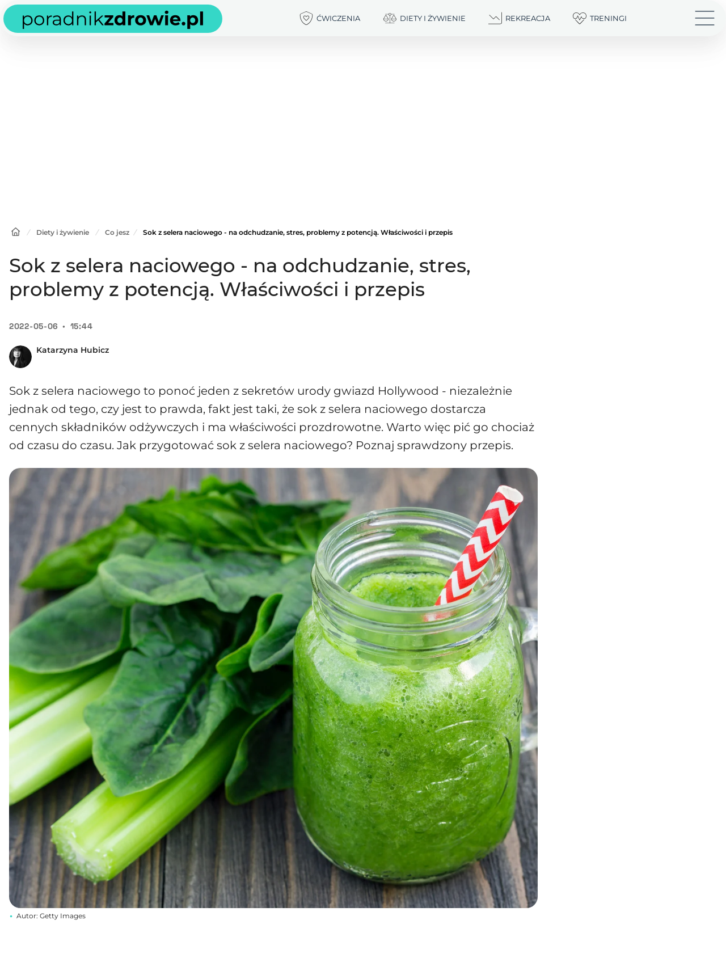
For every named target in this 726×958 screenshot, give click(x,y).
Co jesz (117, 232)
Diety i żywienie (62, 232)
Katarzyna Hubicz (72, 350)
